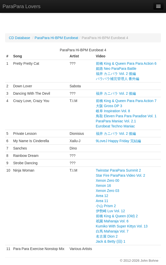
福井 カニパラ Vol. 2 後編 (116, 74)
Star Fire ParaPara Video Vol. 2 (120, 175)
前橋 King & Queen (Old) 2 (117, 216)
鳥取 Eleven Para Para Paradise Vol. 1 (126, 116)
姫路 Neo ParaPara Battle (116, 69)
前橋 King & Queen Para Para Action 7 (126, 101)
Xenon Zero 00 (107, 180)
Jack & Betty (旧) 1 (111, 241)
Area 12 (102, 196)
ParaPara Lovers (21, 6)
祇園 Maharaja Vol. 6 (112, 221)
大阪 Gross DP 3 (109, 106)
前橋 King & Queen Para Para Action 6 (126, 63)
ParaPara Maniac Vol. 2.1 (116, 121)
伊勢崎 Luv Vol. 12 (110, 211)
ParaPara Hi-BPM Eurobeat (56, 38)
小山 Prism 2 (106, 206)
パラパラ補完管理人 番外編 (117, 79)
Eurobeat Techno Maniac (115, 126)
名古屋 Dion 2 (107, 236)
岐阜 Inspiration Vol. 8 (113, 111)
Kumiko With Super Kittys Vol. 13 (122, 226)
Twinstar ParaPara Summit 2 (118, 170)
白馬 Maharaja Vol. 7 (112, 231)
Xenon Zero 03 (107, 191)
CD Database (19, 38)
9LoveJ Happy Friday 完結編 (118, 141)
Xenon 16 (103, 186)
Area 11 (102, 201)
